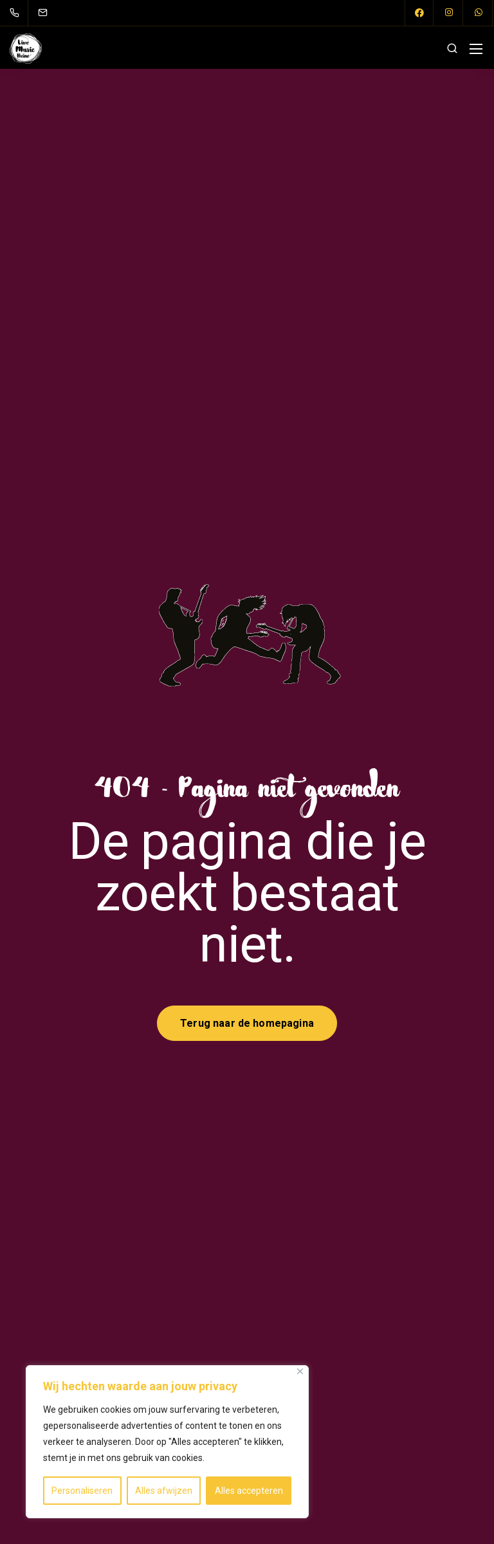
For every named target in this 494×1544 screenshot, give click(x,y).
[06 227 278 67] (17, 13)
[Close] (300, 1371)
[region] (167, 1441)
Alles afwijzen (163, 1490)
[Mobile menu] (476, 48)
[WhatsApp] (478, 13)
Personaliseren (82, 1490)
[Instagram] (449, 13)
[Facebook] (419, 13)
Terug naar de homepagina (247, 1023)
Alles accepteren (249, 1490)
